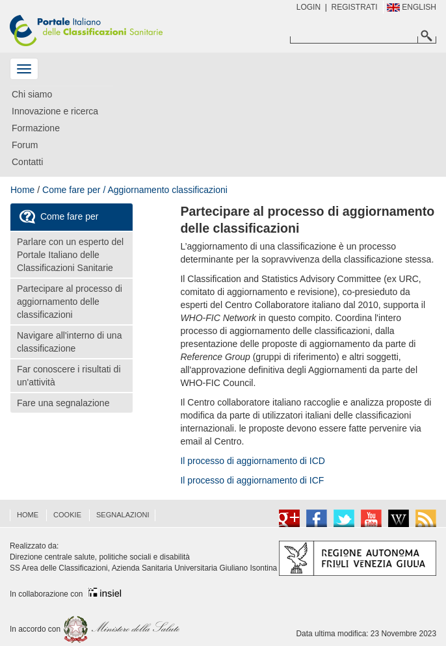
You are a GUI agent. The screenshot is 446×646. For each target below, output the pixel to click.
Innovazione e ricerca (55, 111)
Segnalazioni (123, 515)
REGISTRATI (355, 7)
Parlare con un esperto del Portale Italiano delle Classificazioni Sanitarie (70, 255)
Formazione (36, 128)
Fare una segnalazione (63, 403)
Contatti (27, 162)
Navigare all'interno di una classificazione (69, 342)
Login (308, 7)
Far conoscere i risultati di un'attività (69, 375)
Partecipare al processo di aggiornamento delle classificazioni (69, 301)
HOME (27, 515)
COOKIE (67, 515)
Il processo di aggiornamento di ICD (252, 461)
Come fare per (57, 217)
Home (22, 190)
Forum (25, 145)
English (411, 7)
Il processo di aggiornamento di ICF (252, 480)
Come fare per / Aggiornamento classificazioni (135, 190)
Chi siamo (32, 94)
